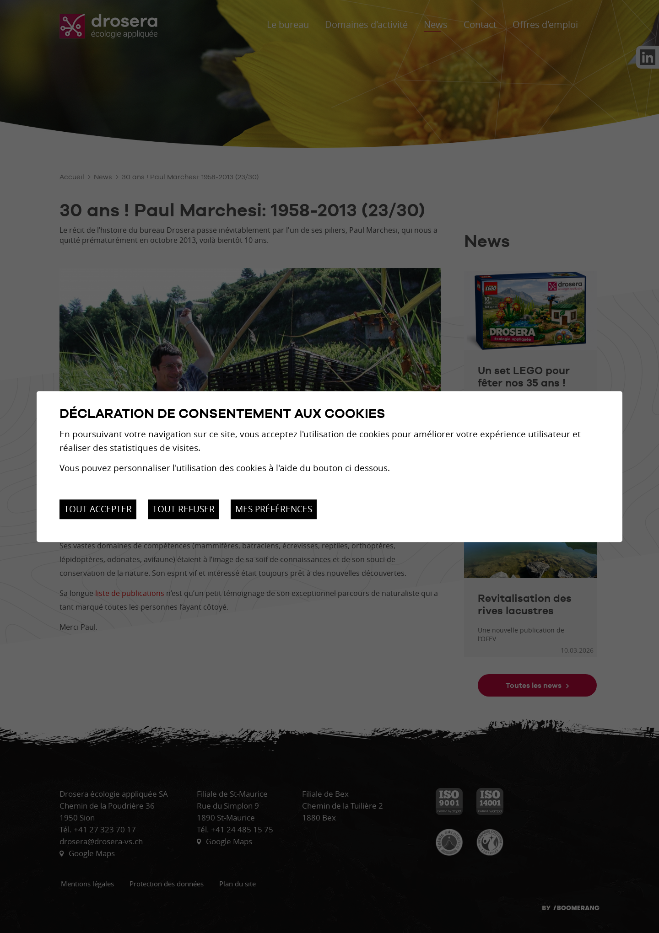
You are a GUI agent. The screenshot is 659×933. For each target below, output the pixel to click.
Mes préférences (273, 509)
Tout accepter (98, 509)
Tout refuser (183, 509)
